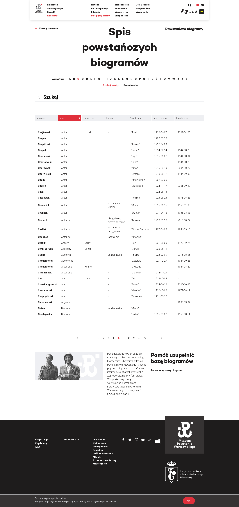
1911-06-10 (160, 296)
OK (188, 500)
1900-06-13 (160, 138)
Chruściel (43, 205)
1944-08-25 (184, 150)
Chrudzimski (45, 272)
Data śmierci (182, 118)
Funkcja (110, 118)
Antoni (64, 132)
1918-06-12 (160, 174)
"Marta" (135, 308)
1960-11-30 (184, 205)
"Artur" (134, 278)
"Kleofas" (136, 290)
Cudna (41, 254)
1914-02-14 (160, 150)
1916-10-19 (160, 168)
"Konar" (135, 150)
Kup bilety (52, 15)
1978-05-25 (184, 197)
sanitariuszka (115, 254)
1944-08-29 (184, 266)
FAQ (37, 446)
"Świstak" (136, 212)
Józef (88, 132)
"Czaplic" (135, 174)
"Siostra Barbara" (140, 229)
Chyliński (43, 212)
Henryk (88, 266)
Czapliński (44, 144)
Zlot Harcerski (122, 4)
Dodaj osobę (130, 85)
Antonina (66, 220)
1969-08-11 (184, 314)
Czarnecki (44, 156)
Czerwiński (44, 174)
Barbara (65, 308)
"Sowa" (135, 284)
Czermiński (44, 168)
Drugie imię (88, 118)
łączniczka (113, 237)
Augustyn (66, 302)
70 (144, 337)
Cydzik (42, 242)
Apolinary (66, 248)
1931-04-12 (160, 212)
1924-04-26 (160, 284)
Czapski (42, 150)
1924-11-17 (160, 185)
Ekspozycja (52, 4)
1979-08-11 (184, 290)
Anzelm (65, 242)
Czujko (42, 185)
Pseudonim (135, 118)
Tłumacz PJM (72, 439)
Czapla (42, 138)
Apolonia (66, 254)
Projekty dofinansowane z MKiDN (103, 453)
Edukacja (95, 12)
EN (202, 5)
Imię (62, 118)
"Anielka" (135, 254)
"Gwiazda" (136, 266)
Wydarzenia (142, 12)
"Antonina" (136, 237)
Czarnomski (45, 290)
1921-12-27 (160, 260)
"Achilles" (136, 197)
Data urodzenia (160, 118)
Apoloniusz (67, 260)
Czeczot (43, 237)
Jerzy (88, 242)
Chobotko (43, 220)
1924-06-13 (160, 191)
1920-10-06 (160, 290)
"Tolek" (134, 132)
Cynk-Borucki (45, 248)
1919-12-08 (160, 278)
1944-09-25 (184, 260)
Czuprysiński (45, 296)
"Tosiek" (135, 144)
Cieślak (42, 229)
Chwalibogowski (47, 284)
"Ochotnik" (136, 272)
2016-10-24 (184, 220)
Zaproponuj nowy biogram (166, 370)
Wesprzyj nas (121, 12)
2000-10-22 (184, 284)
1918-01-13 (160, 220)
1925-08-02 (160, 314)
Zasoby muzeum (48, 28)
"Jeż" (134, 242)
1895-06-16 (160, 205)
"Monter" (135, 205)
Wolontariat (121, 8)
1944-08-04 (184, 156)
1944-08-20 (184, 162)
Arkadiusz (66, 266)
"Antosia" (135, 220)
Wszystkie (58, 79)
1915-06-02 (160, 156)
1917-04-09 (160, 144)
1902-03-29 (160, 179)
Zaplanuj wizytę (55, 8)
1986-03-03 (184, 212)
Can (40, 278)
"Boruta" (135, 248)
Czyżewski (44, 197)
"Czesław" (136, 260)
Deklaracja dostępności (100, 444)
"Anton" (135, 168)
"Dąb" (134, 156)
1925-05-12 (160, 248)
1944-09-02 (184, 174)
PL (198, 5)
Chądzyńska (45, 314)
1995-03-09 (184, 302)
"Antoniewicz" (138, 179)
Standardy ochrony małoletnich (104, 462)
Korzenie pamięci (99, 8)
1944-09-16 (184, 229)
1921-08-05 (160, 242)
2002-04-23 (184, 132)
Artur (63, 278)
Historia (95, 4)
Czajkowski (44, 132)
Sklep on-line (121, 15)
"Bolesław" (137, 296)
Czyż (40, 191)
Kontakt (51, 12)
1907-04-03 (160, 229)
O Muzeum (99, 439)
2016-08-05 (184, 254)
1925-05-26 (160, 197)
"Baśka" (135, 314)
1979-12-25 (184, 242)
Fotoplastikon (143, 8)
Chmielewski (45, 260)
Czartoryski (45, 162)
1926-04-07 (160, 132)
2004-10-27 (184, 168)
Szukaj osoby (111, 85)
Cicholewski (45, 302)
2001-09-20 (184, 185)
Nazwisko (41, 118)
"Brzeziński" (137, 185)
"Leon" (134, 162)
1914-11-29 (160, 272)
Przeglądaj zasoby (100, 15)
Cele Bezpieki (142, 4)
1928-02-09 (160, 254)
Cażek (41, 308)
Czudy (41, 179)
